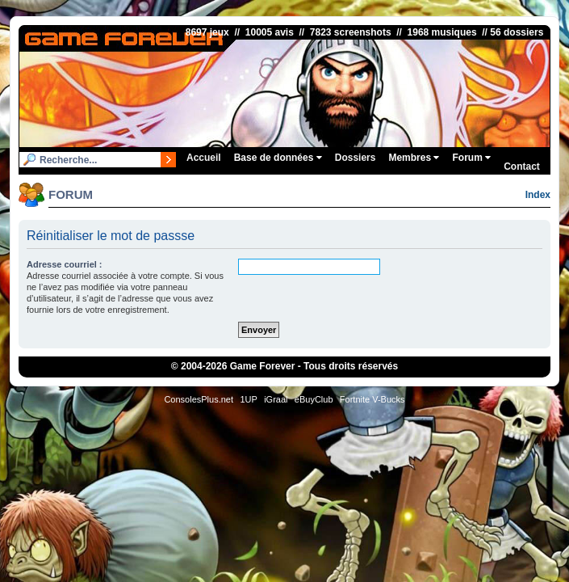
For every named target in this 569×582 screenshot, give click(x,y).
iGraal (275, 399)
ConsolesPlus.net (198, 399)
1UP (248, 399)
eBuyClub (314, 399)
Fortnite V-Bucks (372, 399)
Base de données (278, 157)
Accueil (203, 157)
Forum (471, 157)
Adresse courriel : (65, 264)
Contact (522, 166)
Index (537, 194)
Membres (413, 157)
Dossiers (355, 157)
